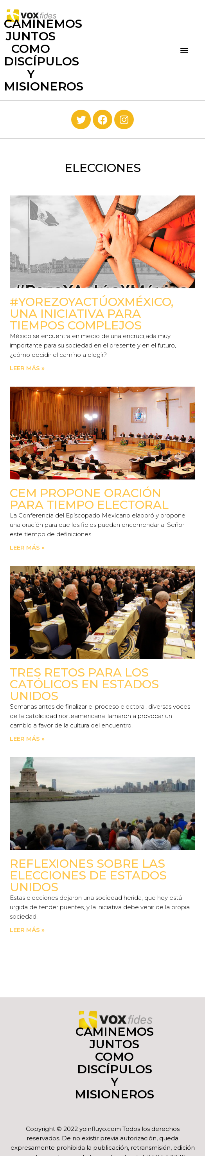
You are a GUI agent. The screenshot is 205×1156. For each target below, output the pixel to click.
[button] (184, 49)
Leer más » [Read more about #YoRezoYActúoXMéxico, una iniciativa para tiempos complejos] (27, 368)
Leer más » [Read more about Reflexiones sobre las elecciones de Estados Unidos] (27, 929)
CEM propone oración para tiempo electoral (89, 499)
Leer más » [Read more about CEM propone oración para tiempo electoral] (27, 547)
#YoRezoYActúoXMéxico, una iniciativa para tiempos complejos (91, 314)
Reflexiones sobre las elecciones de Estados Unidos (88, 875)
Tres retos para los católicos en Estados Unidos (84, 684)
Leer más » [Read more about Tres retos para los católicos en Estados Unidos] (27, 738)
